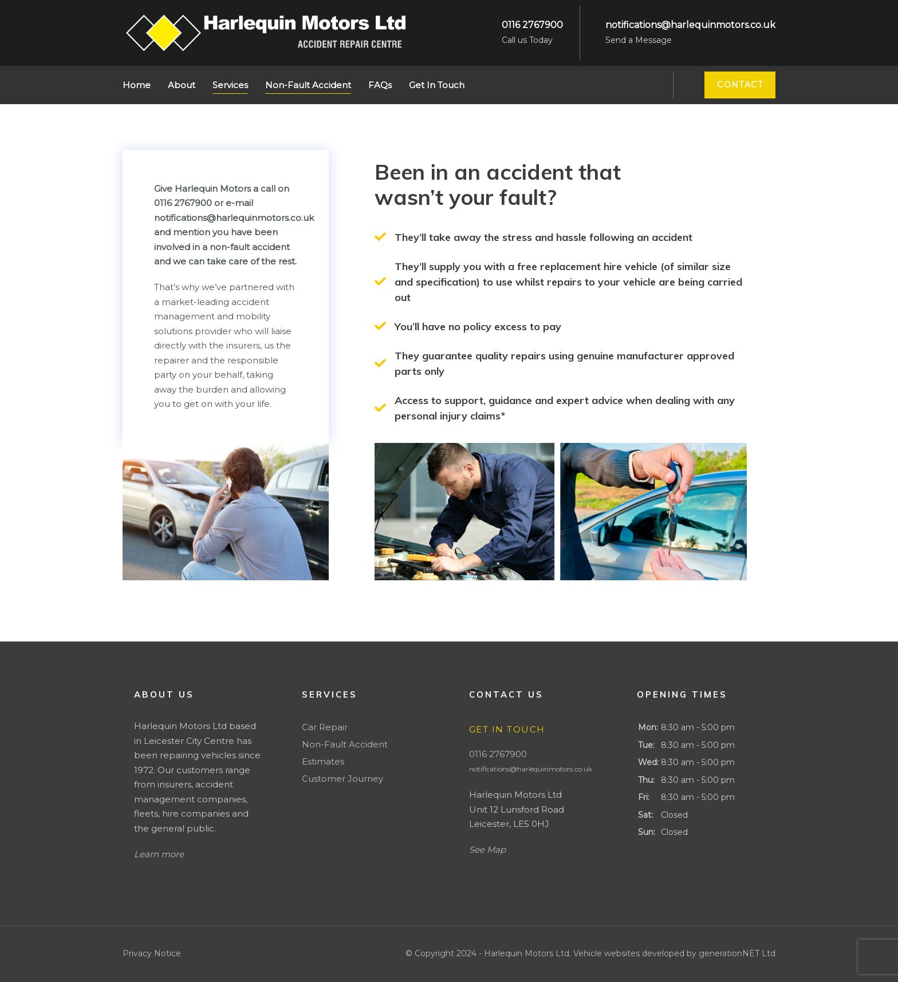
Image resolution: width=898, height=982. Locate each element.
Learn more (159, 854)
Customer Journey (342, 778)
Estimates (323, 761)
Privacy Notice (152, 953)
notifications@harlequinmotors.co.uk (530, 769)
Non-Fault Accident (345, 744)
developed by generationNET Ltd (708, 953)
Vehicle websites (607, 953)
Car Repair (325, 727)
